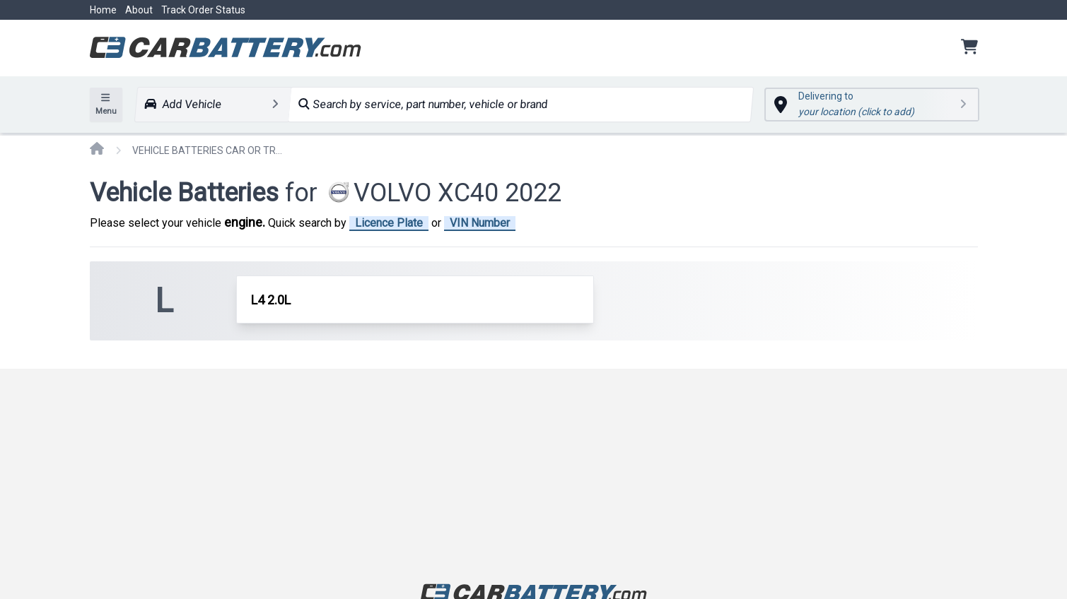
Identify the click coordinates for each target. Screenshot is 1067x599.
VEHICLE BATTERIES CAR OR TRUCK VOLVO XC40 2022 (210, 150)
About (139, 10)
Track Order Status (203, 10)
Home (103, 10)
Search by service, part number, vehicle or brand (422, 104)
